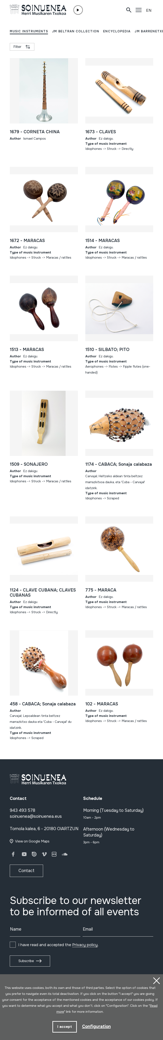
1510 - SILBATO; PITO (107, 349)
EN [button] (149, 10)
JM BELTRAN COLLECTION (75, 31)
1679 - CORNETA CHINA (35, 132)
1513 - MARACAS (27, 349)
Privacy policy (85, 945)
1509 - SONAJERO (29, 464)
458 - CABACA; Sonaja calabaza (43, 704)
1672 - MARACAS (27, 240)
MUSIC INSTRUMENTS (29, 31)
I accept (64, 1026)
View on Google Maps (32, 841)
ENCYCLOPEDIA (117, 31)
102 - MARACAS (101, 704)
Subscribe (26, 961)
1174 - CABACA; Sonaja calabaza (118, 464)
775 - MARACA (100, 590)
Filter (17, 46)
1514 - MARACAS (102, 240)
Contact (26, 870)
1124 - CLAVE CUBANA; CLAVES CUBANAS (43, 592)
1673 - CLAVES (100, 132)
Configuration (96, 1026)
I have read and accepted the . (58, 945)
